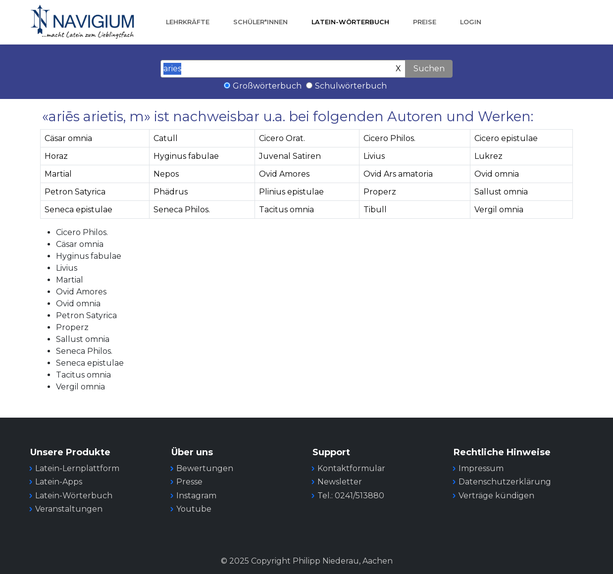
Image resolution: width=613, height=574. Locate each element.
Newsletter (339, 481)
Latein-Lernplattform (77, 468)
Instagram (196, 495)
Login (470, 22)
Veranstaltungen (68, 509)
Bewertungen (204, 468)
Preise (424, 22)
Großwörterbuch (267, 86)
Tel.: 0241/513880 (350, 495)
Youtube (193, 509)
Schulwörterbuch (351, 86)
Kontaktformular (351, 468)
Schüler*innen (260, 22)
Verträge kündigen (496, 495)
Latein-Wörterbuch (350, 22)
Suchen (429, 68)
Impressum (481, 468)
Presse (189, 481)
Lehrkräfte (187, 22)
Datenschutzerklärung (505, 481)
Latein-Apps (58, 481)
